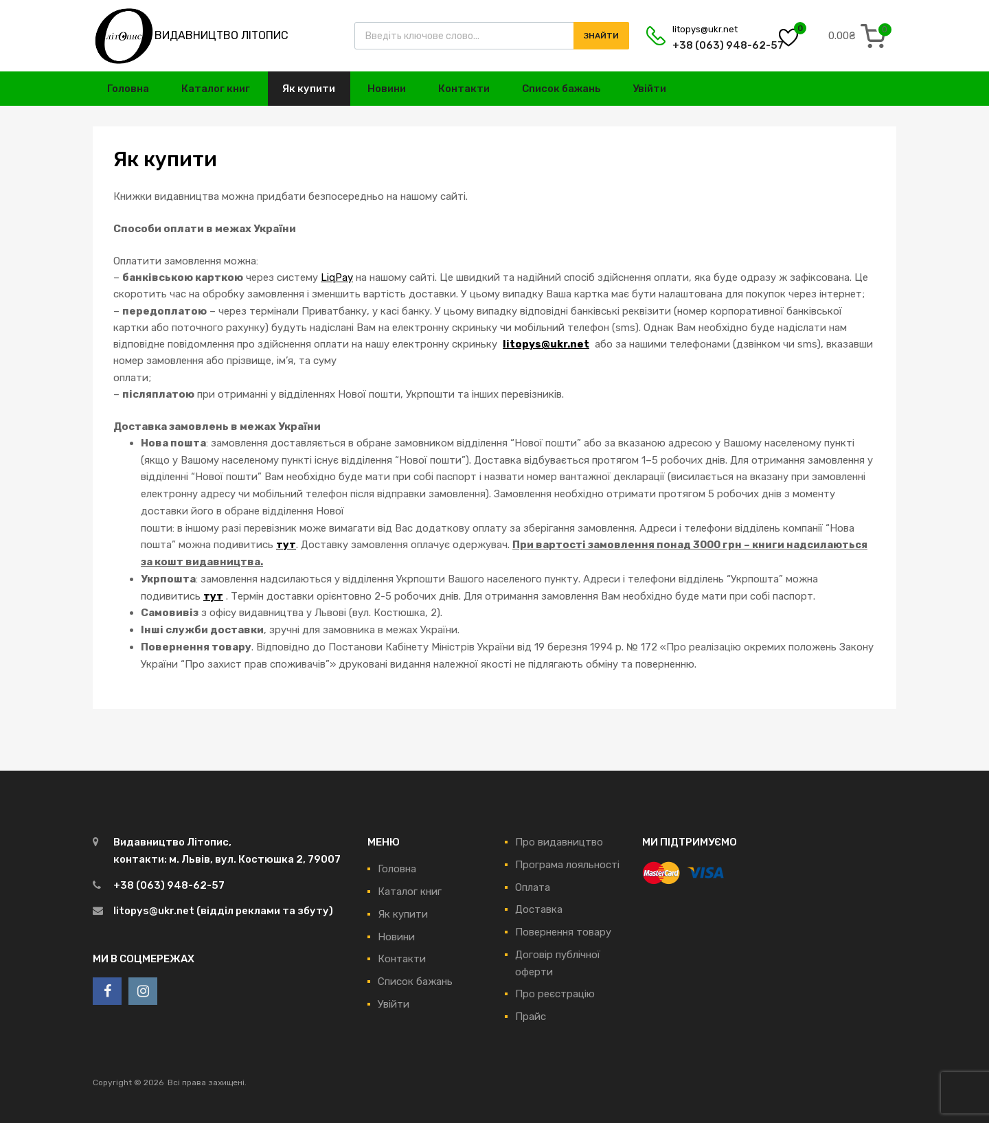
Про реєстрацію (555, 994)
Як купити (308, 88)
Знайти (601, 36)
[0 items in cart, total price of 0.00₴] (859, 35)
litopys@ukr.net (705, 29)
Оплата (532, 887)
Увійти (649, 88)
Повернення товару (563, 932)
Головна (128, 88)
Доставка (538, 909)
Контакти (464, 88)
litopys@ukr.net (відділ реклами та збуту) (223, 911)
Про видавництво (559, 842)
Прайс (530, 1016)
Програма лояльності (567, 865)
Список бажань (561, 88)
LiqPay (337, 277)
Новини (386, 88)
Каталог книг (215, 88)
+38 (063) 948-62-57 (706, 45)
